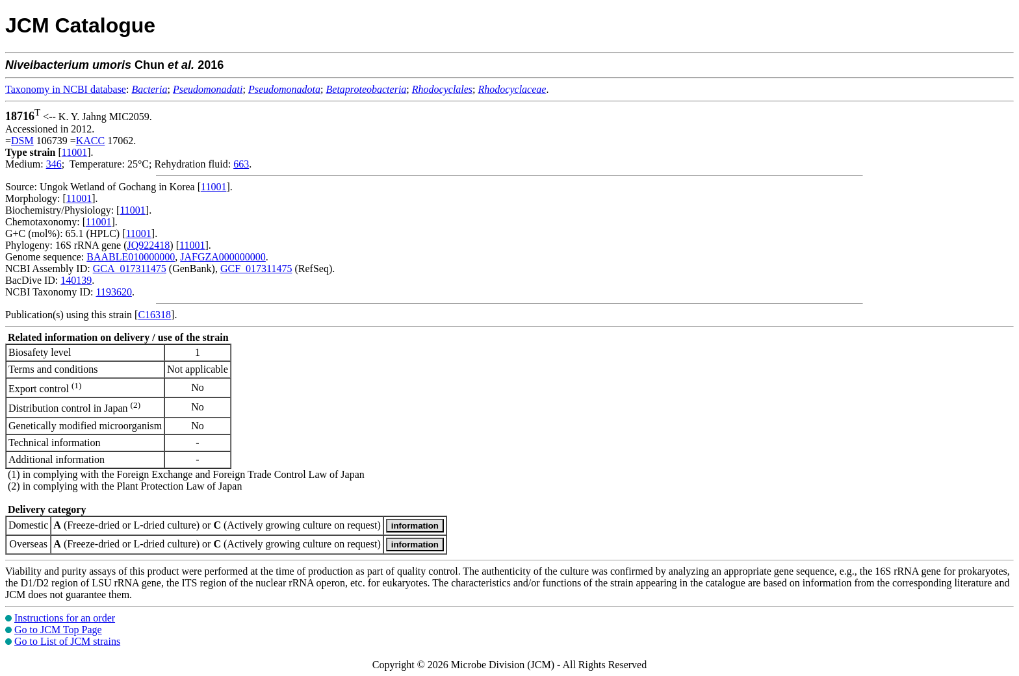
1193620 (113, 291)
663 (241, 163)
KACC (90, 140)
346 (54, 163)
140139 (76, 280)
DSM (22, 140)
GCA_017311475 (129, 268)
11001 (74, 152)
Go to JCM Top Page (58, 629)
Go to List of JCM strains (67, 641)
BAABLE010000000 (130, 256)
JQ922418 (148, 245)
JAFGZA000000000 (223, 256)
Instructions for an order (64, 617)
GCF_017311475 (256, 268)
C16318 (154, 314)
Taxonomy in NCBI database (65, 89)
